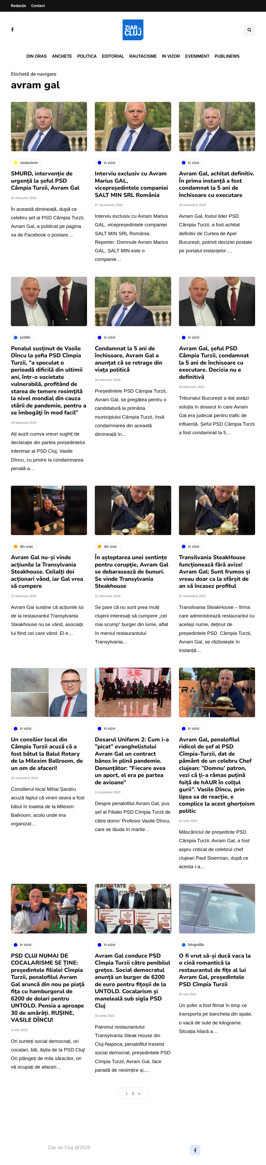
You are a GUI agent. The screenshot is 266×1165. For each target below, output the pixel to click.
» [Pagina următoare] (139, 1093)
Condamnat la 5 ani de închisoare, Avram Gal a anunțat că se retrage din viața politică (128, 359)
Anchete (62, 56)
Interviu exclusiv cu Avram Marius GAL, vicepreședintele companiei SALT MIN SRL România (131, 184)
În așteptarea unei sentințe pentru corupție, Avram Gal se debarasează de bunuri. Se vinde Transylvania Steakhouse (131, 572)
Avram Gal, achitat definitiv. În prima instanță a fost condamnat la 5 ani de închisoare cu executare (216, 184)
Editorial (113, 56)
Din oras (36, 56)
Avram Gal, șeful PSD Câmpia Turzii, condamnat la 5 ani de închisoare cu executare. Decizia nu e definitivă (214, 363)
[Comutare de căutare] (249, 30)
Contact (38, 6)
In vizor (171, 56)
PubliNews (227, 56)
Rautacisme (143, 56)
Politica (87, 56)
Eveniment (197, 56)
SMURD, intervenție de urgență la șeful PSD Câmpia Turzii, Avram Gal (45, 181)
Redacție (18, 6)
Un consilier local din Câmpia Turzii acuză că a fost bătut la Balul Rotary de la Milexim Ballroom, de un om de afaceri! (47, 754)
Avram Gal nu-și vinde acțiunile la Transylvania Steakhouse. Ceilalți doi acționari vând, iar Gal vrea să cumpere (47, 572)
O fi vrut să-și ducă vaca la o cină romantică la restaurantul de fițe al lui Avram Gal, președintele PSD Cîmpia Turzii (215, 970)
